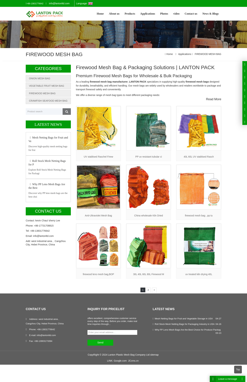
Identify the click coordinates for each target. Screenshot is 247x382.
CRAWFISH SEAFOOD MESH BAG (48, 100)
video (176, 13)
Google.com (120, 360)
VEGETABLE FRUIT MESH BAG (46, 85)
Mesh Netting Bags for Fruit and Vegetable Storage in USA (184, 318)
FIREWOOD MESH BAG (207, 54)
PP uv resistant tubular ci (148, 156)
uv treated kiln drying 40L (198, 274)
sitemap (154, 354)
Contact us (191, 13)
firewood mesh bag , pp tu (199, 215)
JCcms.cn (133, 360)
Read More (213, 99)
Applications (147, 13)
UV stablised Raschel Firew (98, 156)
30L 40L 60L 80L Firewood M (148, 274)
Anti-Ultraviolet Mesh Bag (98, 215)
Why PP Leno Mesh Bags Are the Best (46, 186)
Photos (164, 13)
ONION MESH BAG (39, 78)
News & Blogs (210, 13)
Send (100, 342)
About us (114, 13)
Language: (84, 3)
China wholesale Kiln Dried (148, 215)
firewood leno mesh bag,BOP (98, 274)
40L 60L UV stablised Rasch (199, 156)
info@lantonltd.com (59, 3)
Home (100, 13)
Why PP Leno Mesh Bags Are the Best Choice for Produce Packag (188, 329)
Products (130, 13)
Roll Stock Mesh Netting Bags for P (47, 162)
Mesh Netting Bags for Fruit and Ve (48, 139)
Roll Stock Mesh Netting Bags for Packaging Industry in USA (185, 324)
